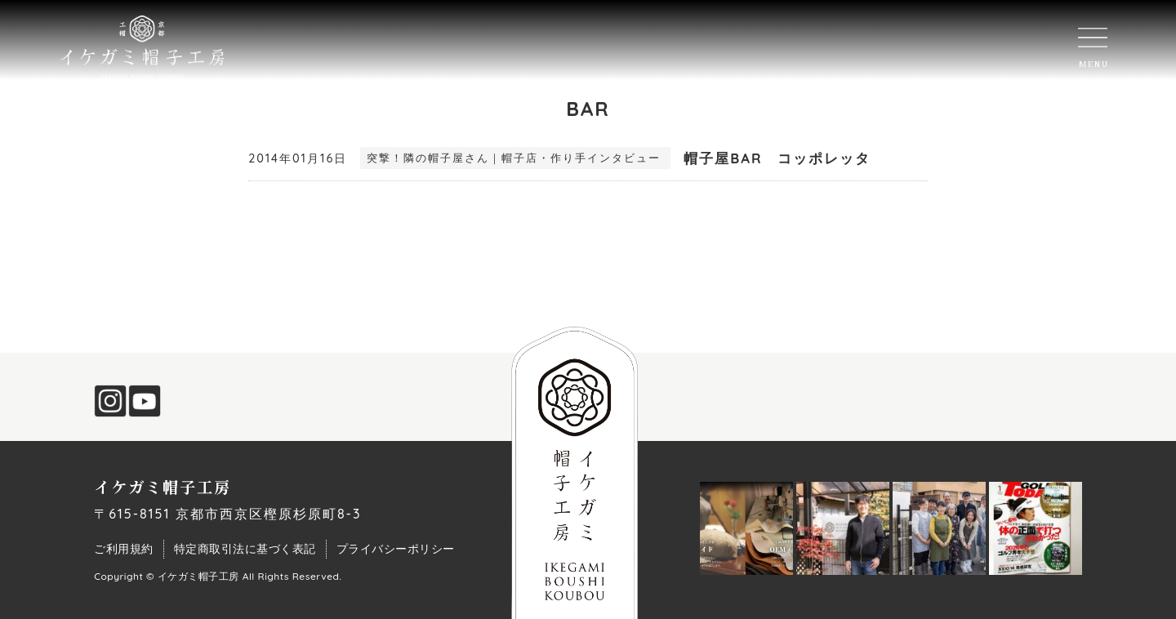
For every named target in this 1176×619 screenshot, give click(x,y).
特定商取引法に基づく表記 (245, 548)
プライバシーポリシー (395, 548)
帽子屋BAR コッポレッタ (777, 158)
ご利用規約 (124, 548)
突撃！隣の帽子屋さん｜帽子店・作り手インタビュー (514, 157)
